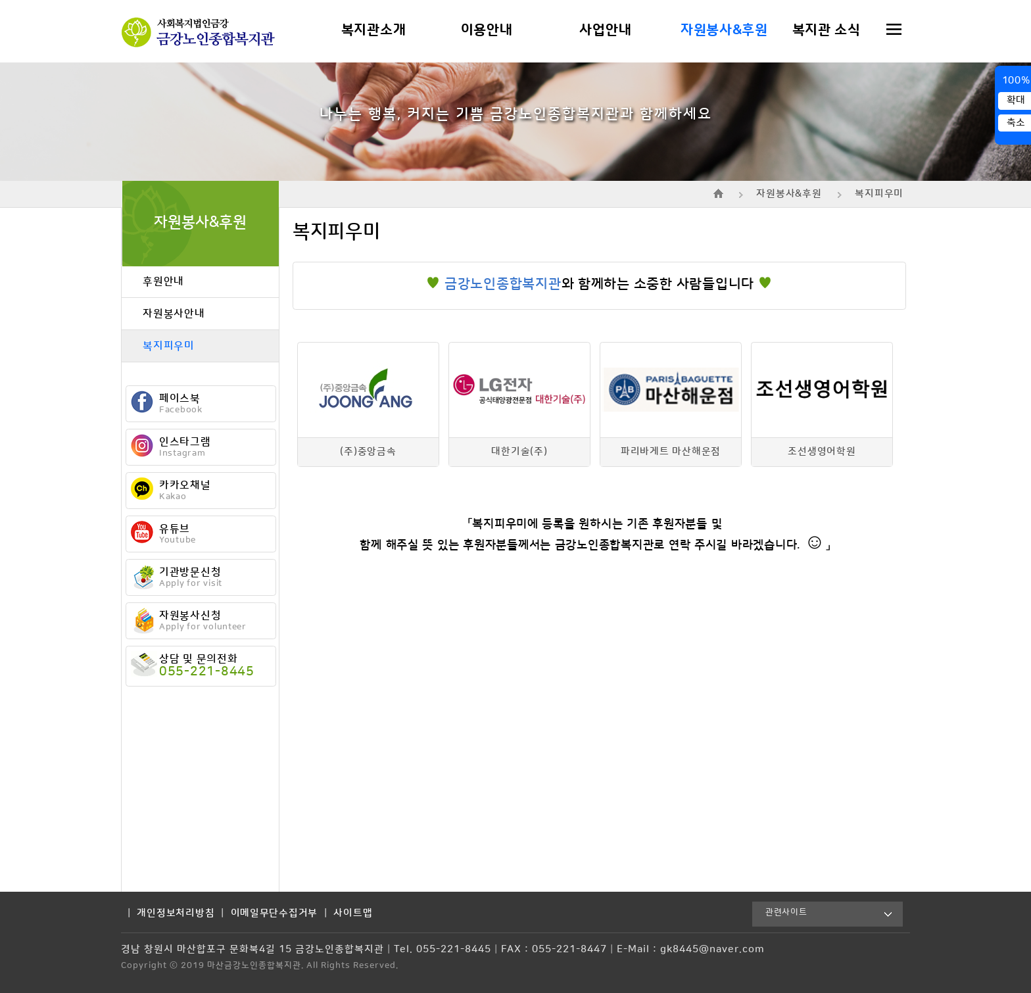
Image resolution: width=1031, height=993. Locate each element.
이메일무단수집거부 (274, 913)
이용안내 (487, 30)
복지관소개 (373, 30)
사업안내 (605, 30)
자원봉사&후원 (724, 30)
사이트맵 (352, 913)
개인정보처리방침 (175, 913)
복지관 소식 (826, 30)
